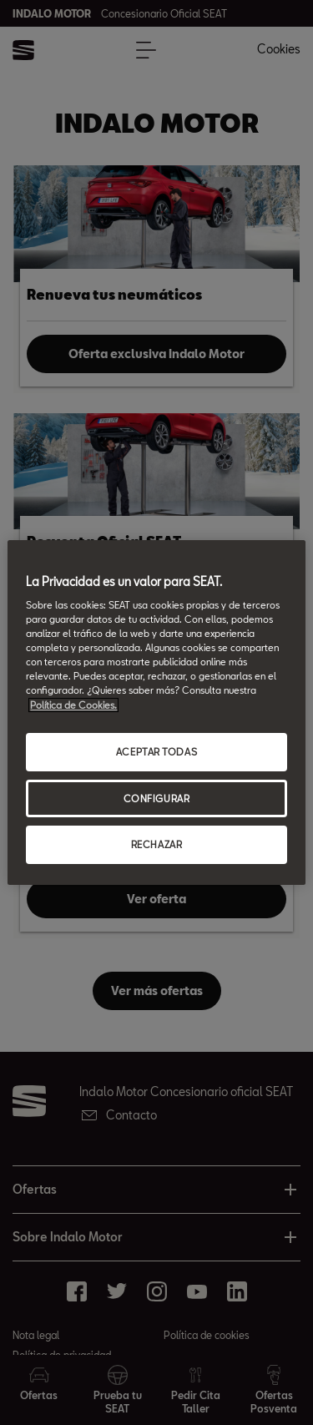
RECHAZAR (157, 845)
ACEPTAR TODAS (156, 751)
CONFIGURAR (157, 798)
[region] (156, 713)
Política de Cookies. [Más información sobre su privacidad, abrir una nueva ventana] (73, 705)
